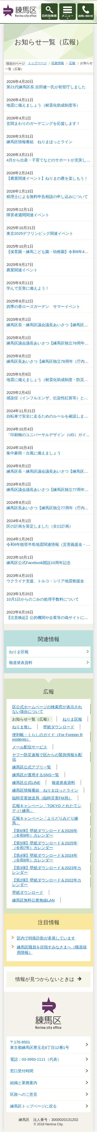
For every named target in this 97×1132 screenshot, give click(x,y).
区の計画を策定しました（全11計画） (39, 526)
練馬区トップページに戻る (33, 1106)
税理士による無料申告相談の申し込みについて (47, 196)
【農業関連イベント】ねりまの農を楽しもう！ (47, 178)
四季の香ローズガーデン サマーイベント (43, 306)
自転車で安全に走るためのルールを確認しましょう (51, 416)
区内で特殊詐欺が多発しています (46, 938)
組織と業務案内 (23, 1083)
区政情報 (57, 63)
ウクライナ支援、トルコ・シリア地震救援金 (45, 581)
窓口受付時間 (21, 1071)
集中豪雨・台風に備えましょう (33, 453)
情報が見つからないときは (44, 979)
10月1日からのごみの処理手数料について (42, 599)
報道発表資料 (20, 662)
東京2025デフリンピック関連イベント (39, 233)
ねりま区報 (18, 652)
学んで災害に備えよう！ (27, 288)
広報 (72, 63)
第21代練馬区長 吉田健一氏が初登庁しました (46, 87)
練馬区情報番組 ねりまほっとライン (39, 142)
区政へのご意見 (23, 1094)
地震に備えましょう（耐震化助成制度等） (43, 105)
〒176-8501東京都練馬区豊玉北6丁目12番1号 (39, 1045)
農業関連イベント (22, 270)
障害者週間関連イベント (27, 215)
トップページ (37, 63)
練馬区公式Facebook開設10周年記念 (38, 562)
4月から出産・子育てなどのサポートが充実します (50, 160)
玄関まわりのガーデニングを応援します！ (43, 123)
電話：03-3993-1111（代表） (35, 1059)
